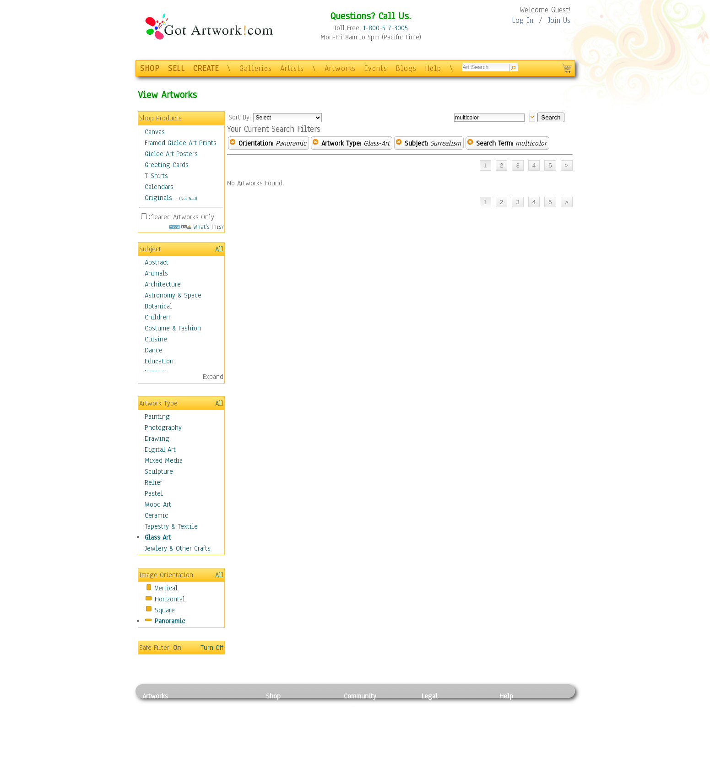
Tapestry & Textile (171, 526)
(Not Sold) (188, 198)
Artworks (340, 68)
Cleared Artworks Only (181, 217)
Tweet (508, 768)
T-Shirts (156, 175)
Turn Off (212, 647)
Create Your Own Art (295, 768)
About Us (512, 726)
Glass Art (158, 537)
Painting (157, 416)
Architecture (163, 284)
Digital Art (160, 449)
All (219, 249)
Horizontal (170, 599)
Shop (273, 696)
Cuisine (156, 339)
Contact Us (515, 706)
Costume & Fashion (173, 328)
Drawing (157, 438)
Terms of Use (441, 716)
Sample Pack (518, 716)
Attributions (437, 727)
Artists (292, 68)
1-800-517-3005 (385, 27)
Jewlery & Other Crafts (178, 548)
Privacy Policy (442, 706)
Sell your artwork (369, 747)
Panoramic (170, 621)
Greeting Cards (167, 164)
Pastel (154, 493)
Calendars (159, 186)
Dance (154, 350)
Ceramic (156, 515)
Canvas (155, 131)
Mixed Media (164, 460)
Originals (158, 197)
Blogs (406, 68)
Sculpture (159, 471)
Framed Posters (288, 716)
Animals (156, 273)
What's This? (196, 227)
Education (159, 361)
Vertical (166, 588)
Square (165, 610)
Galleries (255, 68)
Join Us (559, 20)
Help (433, 68)
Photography (163, 427)
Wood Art (158, 504)
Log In (522, 20)
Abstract (156, 262)
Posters (276, 726)
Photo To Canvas (290, 706)
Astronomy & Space (173, 295)
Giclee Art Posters (171, 153)
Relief (153, 482)
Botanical (158, 306)
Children (157, 317)
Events (375, 68)
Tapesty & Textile (227, 747)
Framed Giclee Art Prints (181, 142)
